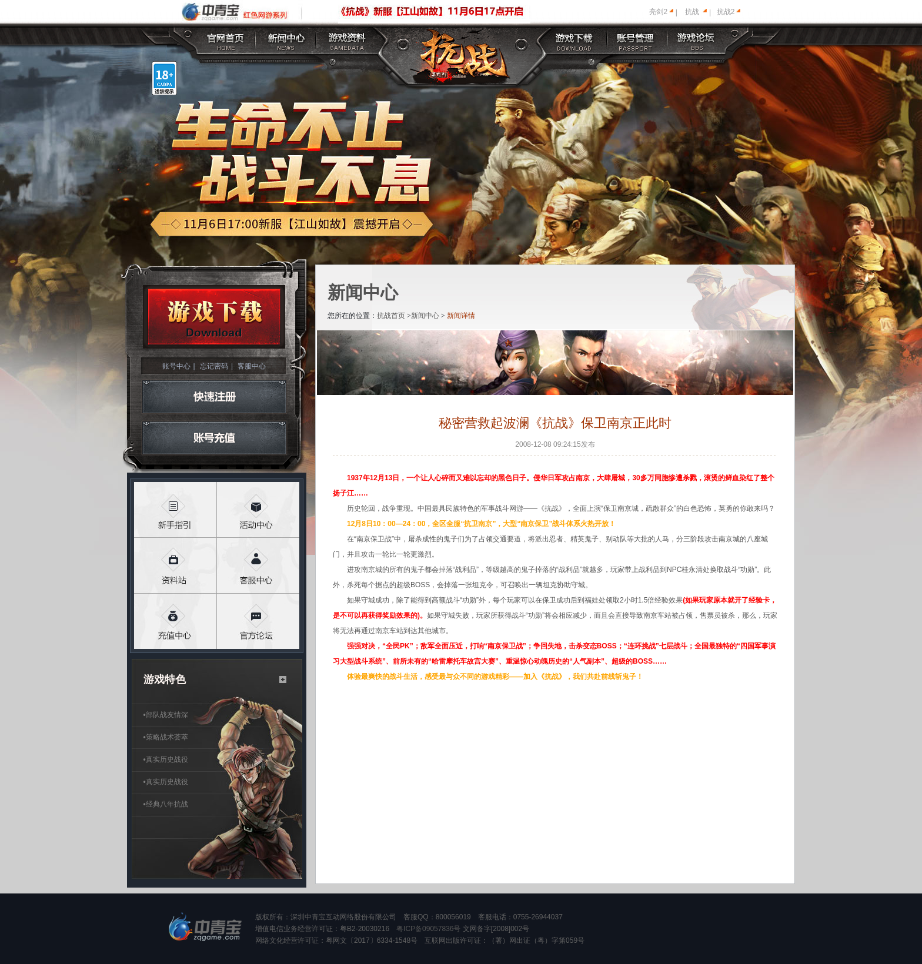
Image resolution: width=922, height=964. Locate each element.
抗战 (692, 12)
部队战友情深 (165, 715)
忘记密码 (214, 366)
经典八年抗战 (165, 804)
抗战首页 (391, 316)
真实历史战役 (165, 759)
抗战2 (726, 12)
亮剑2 (658, 12)
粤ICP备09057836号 (428, 929)
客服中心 (252, 366)
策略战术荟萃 (165, 737)
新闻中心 (425, 316)
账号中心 (176, 366)
